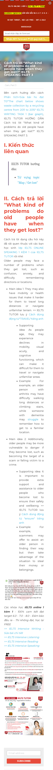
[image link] (26, 47)
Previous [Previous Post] (8, 700)
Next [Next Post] (6, 718)
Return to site (12, 734)
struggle (24, 371)
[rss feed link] (28, 736)
